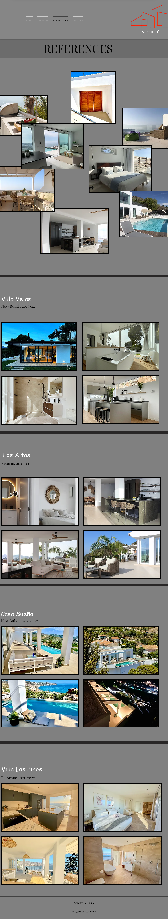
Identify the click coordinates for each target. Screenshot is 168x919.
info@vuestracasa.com (84, 911)
